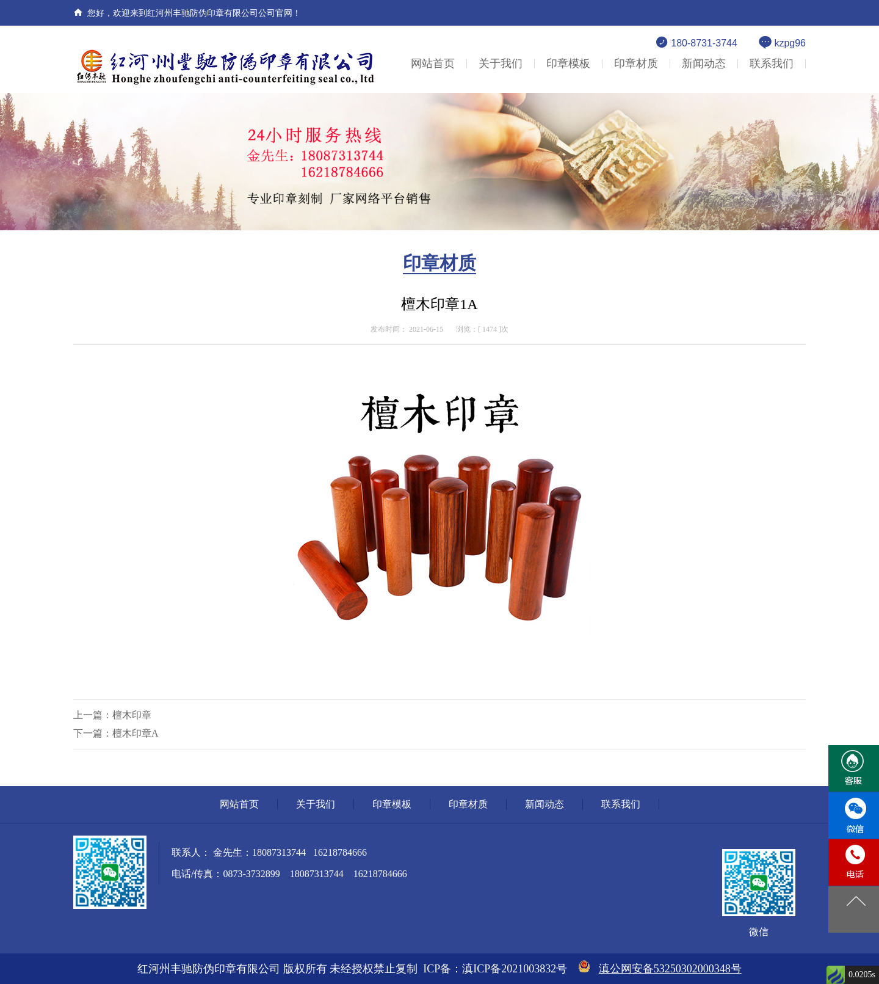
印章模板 (568, 63)
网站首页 (433, 63)
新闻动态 (704, 63)
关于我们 (501, 63)
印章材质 (636, 63)
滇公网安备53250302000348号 (670, 969)
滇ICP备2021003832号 (514, 969)
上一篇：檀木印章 (112, 715)
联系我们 (772, 63)
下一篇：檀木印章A (116, 733)
